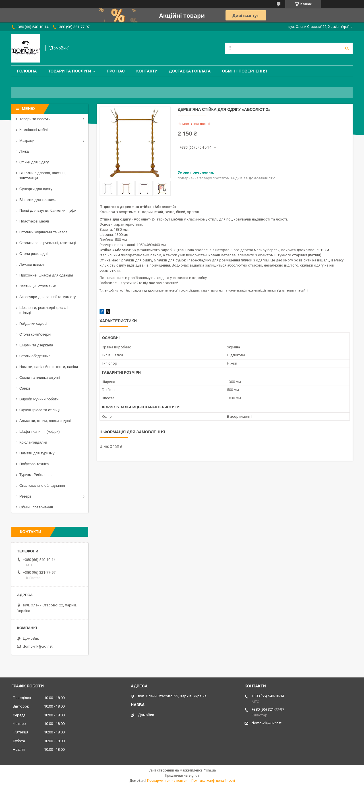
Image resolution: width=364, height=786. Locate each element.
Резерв (25, 496)
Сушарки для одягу (35, 189)
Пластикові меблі (34, 221)
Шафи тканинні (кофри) (39, 431)
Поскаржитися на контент (168, 781)
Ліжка (24, 151)
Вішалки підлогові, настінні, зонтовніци (42, 175)
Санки (24, 388)
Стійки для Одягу (34, 162)
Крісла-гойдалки (33, 442)
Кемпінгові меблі (33, 130)
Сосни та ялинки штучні (39, 377)
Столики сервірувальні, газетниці (47, 243)
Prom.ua (209, 770)
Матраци (26, 140)
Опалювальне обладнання (42, 485)
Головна (27, 71)
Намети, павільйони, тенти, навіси (48, 367)
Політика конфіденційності (213, 781)
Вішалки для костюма (37, 199)
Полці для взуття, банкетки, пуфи (47, 210)
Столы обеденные (35, 356)
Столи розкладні (33, 253)
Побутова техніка (34, 464)
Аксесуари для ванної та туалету (47, 297)
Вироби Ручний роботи (39, 399)
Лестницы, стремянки (37, 286)
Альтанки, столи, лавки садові (45, 421)
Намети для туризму (37, 453)
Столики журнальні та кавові (43, 232)
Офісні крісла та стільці (39, 410)
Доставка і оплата (190, 71)
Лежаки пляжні (32, 264)
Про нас (116, 71)
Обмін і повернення (244, 71)
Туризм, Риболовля (36, 475)
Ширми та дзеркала (36, 345)
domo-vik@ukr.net (38, 646)
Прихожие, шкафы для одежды (46, 275)
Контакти (147, 71)
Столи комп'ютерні (35, 334)
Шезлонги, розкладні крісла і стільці (43, 310)
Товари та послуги (69, 71)
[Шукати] (347, 48)
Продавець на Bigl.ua (182, 775)
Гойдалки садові (33, 323)
